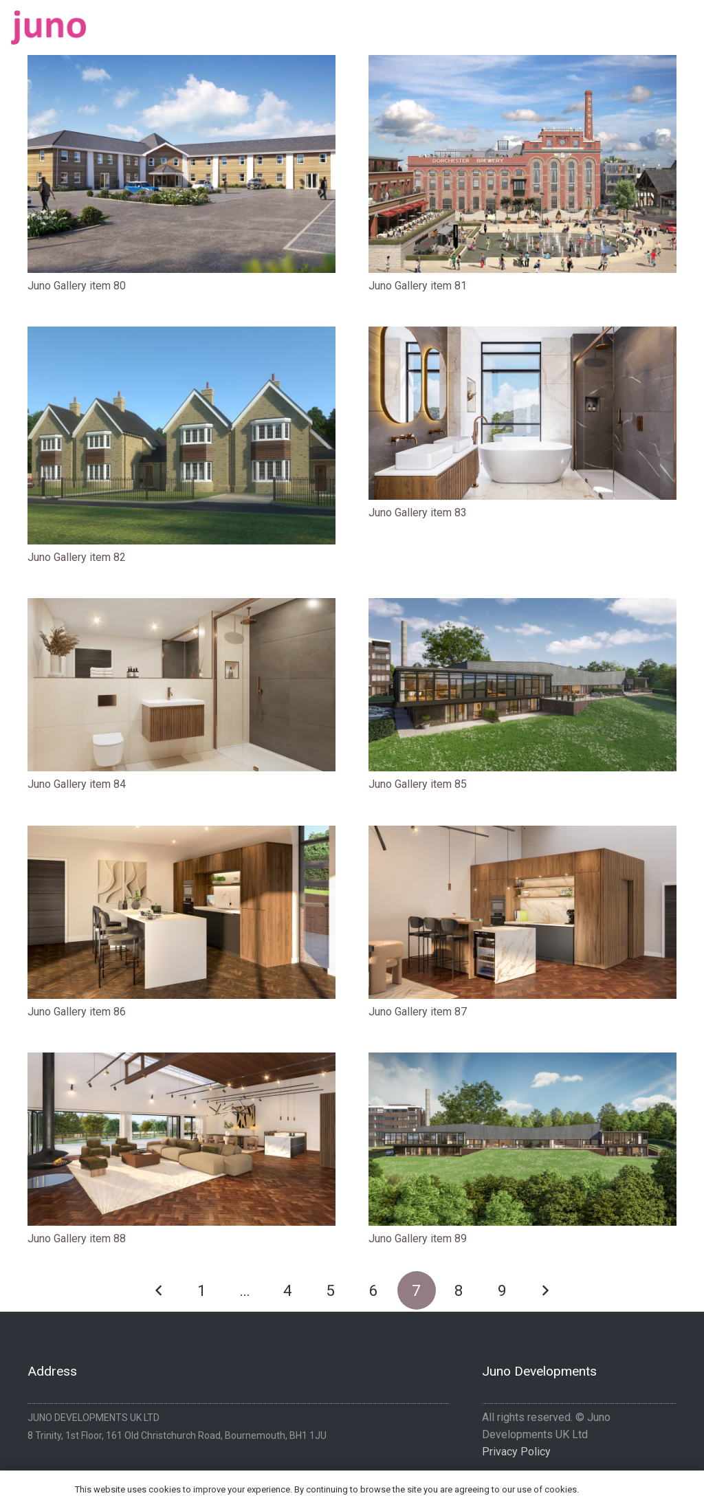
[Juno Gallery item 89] (522, 1139)
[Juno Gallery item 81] (522, 164)
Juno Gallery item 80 (77, 285)
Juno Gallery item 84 (77, 784)
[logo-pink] (48, 27)
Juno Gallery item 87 (417, 1011)
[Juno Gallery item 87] (522, 912)
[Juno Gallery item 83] (522, 413)
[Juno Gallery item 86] (182, 912)
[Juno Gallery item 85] (522, 684)
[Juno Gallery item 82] (182, 435)
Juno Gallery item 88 (77, 1238)
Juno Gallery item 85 (417, 784)
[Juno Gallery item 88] (182, 1139)
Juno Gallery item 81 (417, 285)
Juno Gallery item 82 (77, 557)
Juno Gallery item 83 (417, 512)
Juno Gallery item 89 (417, 1238)
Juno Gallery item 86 (77, 1011)
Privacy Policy (516, 1451)
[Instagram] (688, 22)
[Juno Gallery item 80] (182, 164)
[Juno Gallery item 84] (182, 684)
